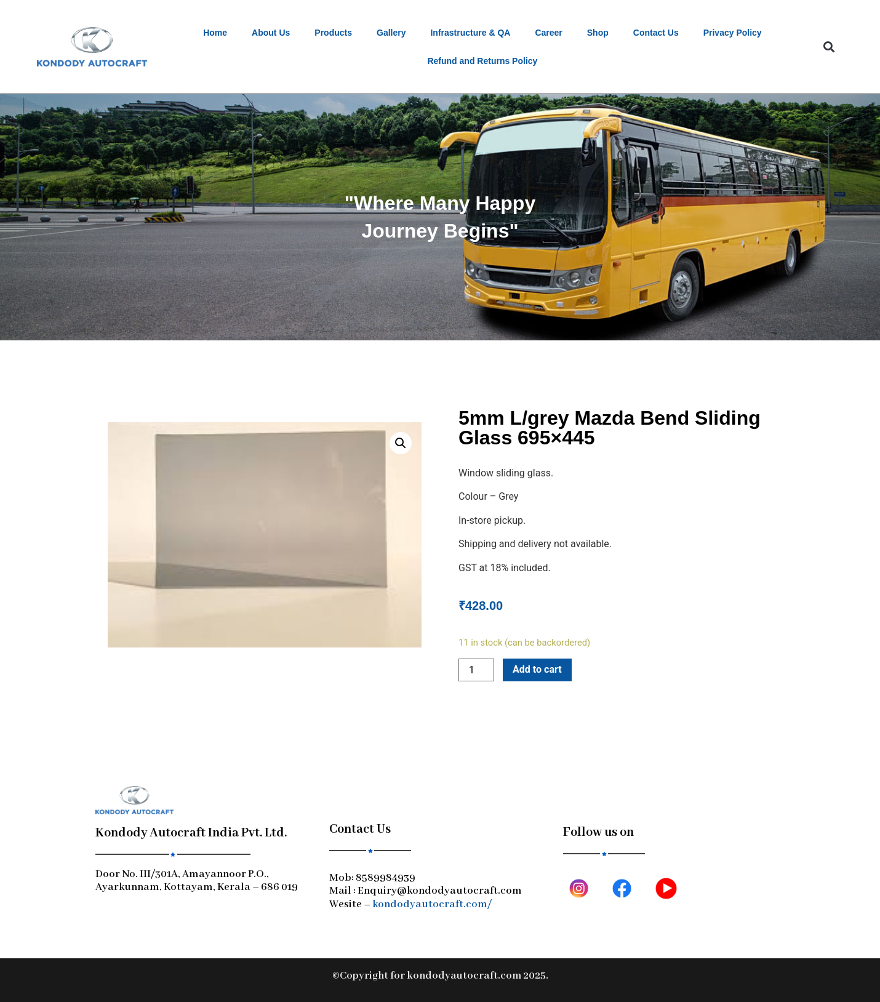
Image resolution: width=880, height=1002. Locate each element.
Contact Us (656, 33)
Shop (598, 33)
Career (548, 33)
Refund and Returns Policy (482, 61)
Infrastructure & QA (470, 33)
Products (333, 33)
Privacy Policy (732, 33)
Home (215, 33)
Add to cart (537, 669)
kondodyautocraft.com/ (432, 904)
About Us (271, 33)
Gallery (391, 33)
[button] (828, 47)
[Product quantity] (476, 670)
